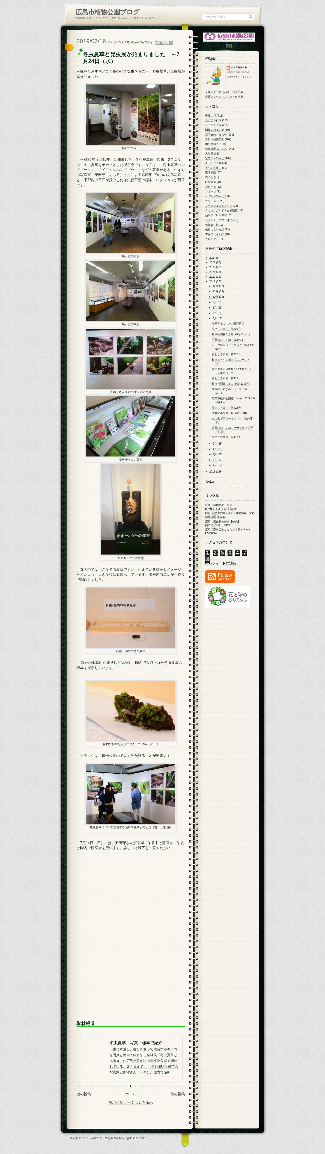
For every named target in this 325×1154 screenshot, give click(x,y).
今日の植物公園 (214, 139)
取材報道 (210, 182)
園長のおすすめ (214, 129)
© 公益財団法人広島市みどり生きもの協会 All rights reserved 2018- (110, 1138)
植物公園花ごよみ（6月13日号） (232, 383)
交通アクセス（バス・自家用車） (225, 92)
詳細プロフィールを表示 (239, 77)
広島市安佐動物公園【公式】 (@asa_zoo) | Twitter (222, 523)
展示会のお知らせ (141, 42)
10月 (216, 296)
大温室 (209, 153)
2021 (212, 272)
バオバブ (210, 191)
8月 (215, 307)
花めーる (210, 186)
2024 (212, 257)
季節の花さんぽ (214, 234)
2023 (212, 262)
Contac (229, 46)
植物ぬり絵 (212, 224)
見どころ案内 (213, 120)
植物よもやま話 (214, 229)
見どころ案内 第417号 (226, 437)
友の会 (209, 177)
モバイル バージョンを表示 (131, 1102)
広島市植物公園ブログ (107, 12)
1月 (215, 465)
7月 (215, 313)
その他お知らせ (214, 196)
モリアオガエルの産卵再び (228, 323)
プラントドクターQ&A (218, 220)
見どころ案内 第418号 (226, 407)
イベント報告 (213, 167)
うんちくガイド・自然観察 (221, 210)
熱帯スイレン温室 (216, 215)
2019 (212, 281)
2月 (215, 459)
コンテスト (212, 201)
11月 (216, 291)
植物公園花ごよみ (216, 148)
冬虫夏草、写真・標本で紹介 (137, 1043)
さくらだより (213, 163)
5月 (215, 443)
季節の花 (210, 115)
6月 (215, 318)
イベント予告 (121, 42)
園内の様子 (212, 144)
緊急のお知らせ (214, 158)
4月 (215, 449)
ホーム (130, 1094)
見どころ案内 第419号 (226, 378)
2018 (212, 471)
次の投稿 (84, 1094)
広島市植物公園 (239, 67)
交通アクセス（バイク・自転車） (225, 96)
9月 (215, 302)
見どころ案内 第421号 (226, 328)
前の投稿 (177, 1094)
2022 (212, 267)
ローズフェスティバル (218, 205)
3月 (215, 454)
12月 (216, 286)
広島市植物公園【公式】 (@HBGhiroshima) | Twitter (221, 506)
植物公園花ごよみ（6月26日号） (232, 334)
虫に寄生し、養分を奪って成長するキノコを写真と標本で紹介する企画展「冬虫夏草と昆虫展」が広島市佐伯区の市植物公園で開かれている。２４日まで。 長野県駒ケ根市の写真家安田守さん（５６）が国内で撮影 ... (143, 1060)
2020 (212, 276)
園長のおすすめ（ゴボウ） (228, 339)
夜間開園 (210, 172)
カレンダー (212, 239)
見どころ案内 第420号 (226, 354)
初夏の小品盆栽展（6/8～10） (230, 413)
